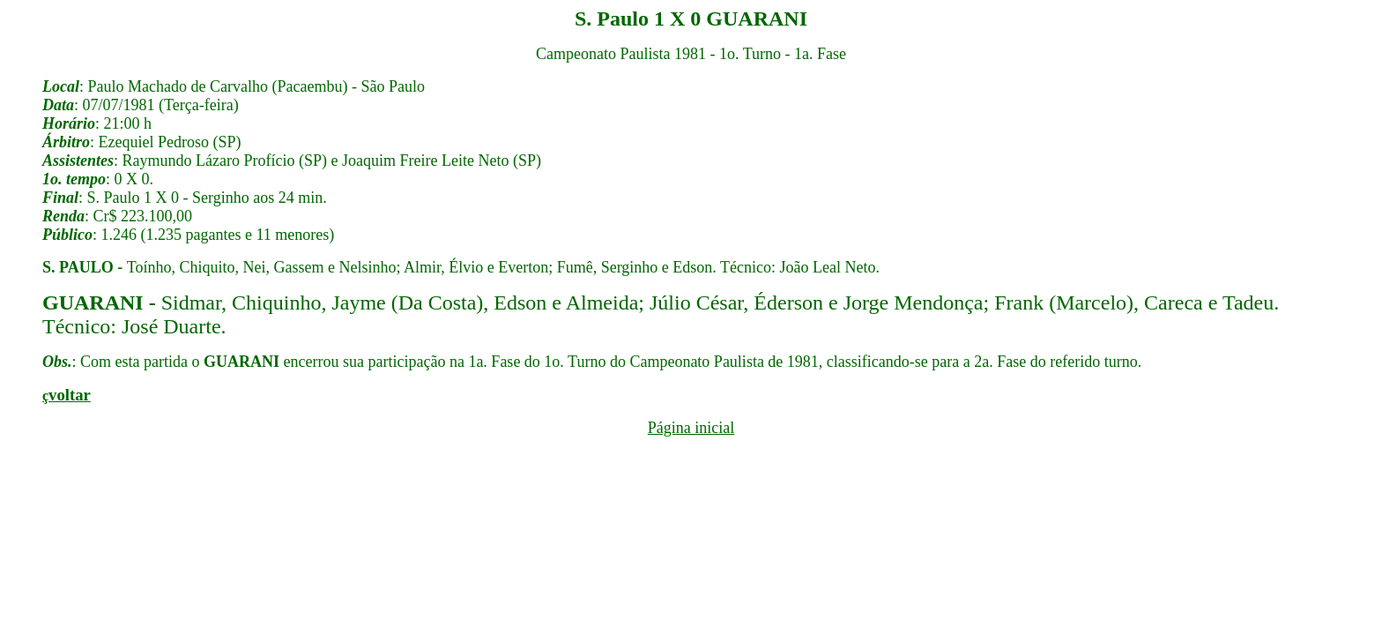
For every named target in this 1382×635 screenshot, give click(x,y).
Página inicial (691, 428)
